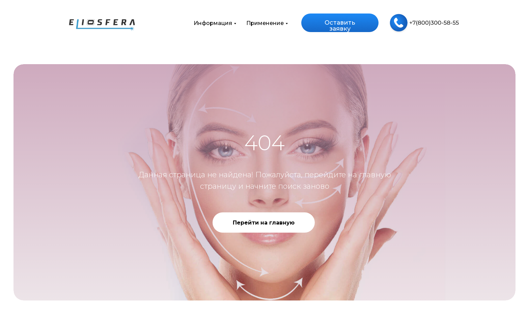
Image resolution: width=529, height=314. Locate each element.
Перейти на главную (264, 222)
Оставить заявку (340, 25)
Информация (213, 23)
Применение (265, 23)
